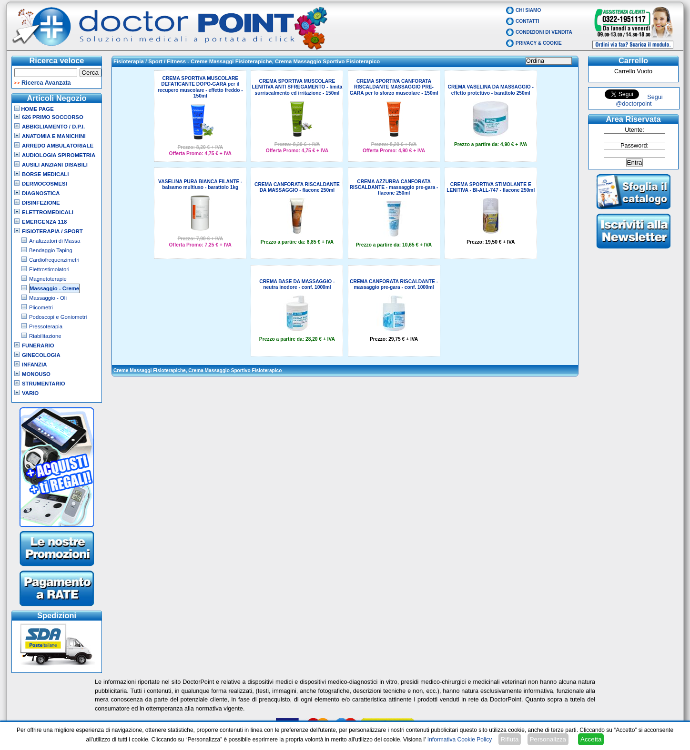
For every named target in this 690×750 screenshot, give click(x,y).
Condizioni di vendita (544, 32)
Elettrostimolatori (49, 269)
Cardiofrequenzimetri (54, 260)
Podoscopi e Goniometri (58, 317)
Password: (634, 145)
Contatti (527, 21)
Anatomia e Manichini (54, 136)
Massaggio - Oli (48, 298)
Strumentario (43, 383)
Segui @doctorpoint (639, 100)
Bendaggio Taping (50, 250)
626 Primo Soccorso (52, 117)
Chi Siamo (528, 10)
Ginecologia (41, 355)
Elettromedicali (47, 212)
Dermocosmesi (44, 184)
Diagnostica (41, 193)
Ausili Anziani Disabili (55, 165)
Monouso (36, 374)
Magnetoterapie (48, 279)
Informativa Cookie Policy (459, 739)
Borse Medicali (45, 174)
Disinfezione (41, 203)
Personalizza (548, 739)
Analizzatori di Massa (54, 241)
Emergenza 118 (44, 222)
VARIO (30, 393)
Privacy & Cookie (539, 43)
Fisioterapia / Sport (52, 231)
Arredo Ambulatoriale (57, 145)
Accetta (590, 739)
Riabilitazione (45, 336)
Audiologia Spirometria (58, 155)
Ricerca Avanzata (46, 82)
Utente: (634, 130)
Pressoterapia (45, 326)
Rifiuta (510, 739)
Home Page (34, 109)
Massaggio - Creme (54, 288)
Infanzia (34, 364)
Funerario (38, 345)
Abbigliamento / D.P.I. (53, 126)
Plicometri (41, 307)
